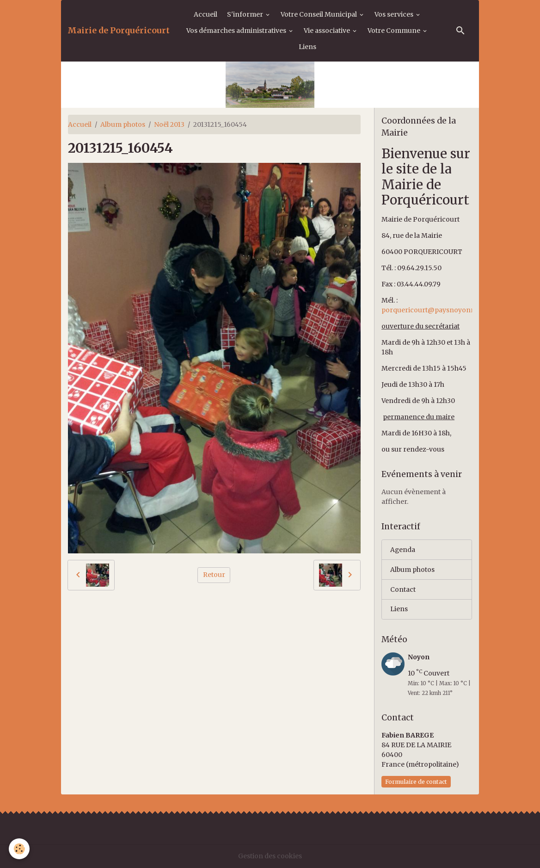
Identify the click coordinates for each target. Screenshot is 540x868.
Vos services (394, 14)
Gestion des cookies (270, 856)
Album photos (122, 124)
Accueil (205, 14)
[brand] (119, 31)
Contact (403, 589)
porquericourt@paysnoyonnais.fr (436, 310)
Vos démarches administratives (237, 30)
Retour (214, 574)
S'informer (245, 14)
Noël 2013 (169, 124)
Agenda (403, 550)
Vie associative (327, 30)
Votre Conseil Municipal (319, 14)
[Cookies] (19, 848)
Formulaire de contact (416, 781)
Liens (307, 47)
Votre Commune (395, 30)
